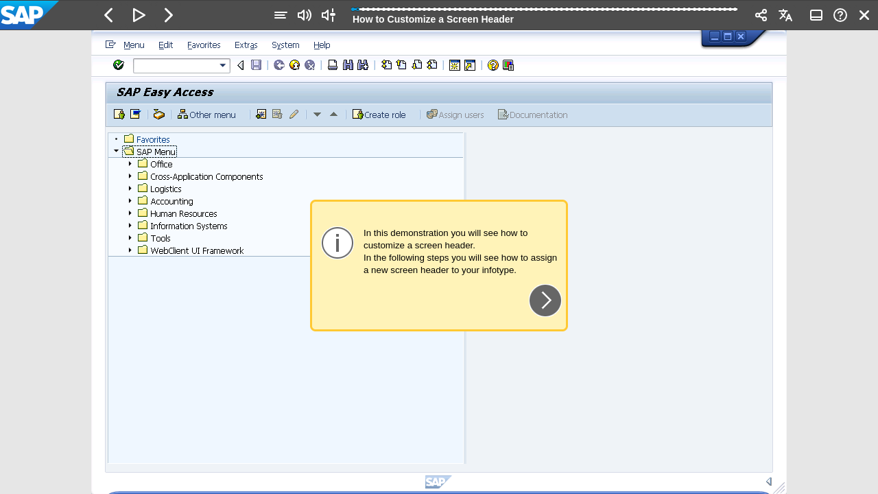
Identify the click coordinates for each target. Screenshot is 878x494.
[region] (439, 262)
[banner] (439, 15)
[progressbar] (545, 13)
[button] (109, 15)
